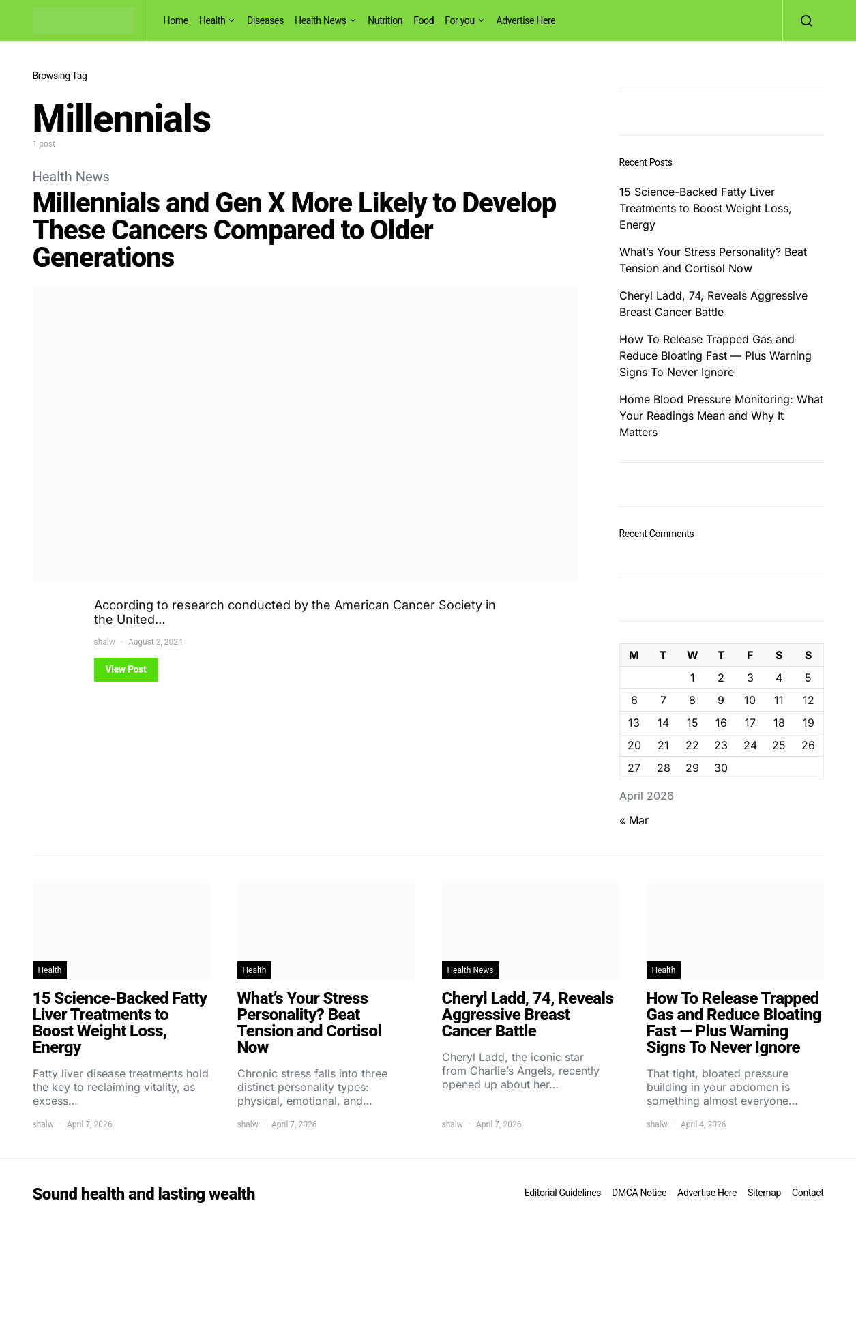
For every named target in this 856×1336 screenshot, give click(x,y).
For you (460, 20)
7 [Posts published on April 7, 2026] (663, 700)
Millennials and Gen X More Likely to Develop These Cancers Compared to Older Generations (295, 230)
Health (212, 20)
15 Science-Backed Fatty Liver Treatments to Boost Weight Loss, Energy (705, 208)
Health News (320, 20)
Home (176, 20)
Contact (807, 1192)
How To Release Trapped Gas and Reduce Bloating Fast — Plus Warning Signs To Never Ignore (715, 355)
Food (423, 20)
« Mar (634, 820)
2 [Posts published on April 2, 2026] (721, 677)
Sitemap (764, 1192)
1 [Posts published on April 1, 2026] (692, 677)
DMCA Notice (639, 1192)
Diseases (265, 20)
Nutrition (385, 20)
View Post (126, 669)
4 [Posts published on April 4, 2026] (779, 677)
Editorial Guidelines (563, 1192)
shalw (104, 642)
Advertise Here (525, 20)
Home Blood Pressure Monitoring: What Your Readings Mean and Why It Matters (721, 415)
